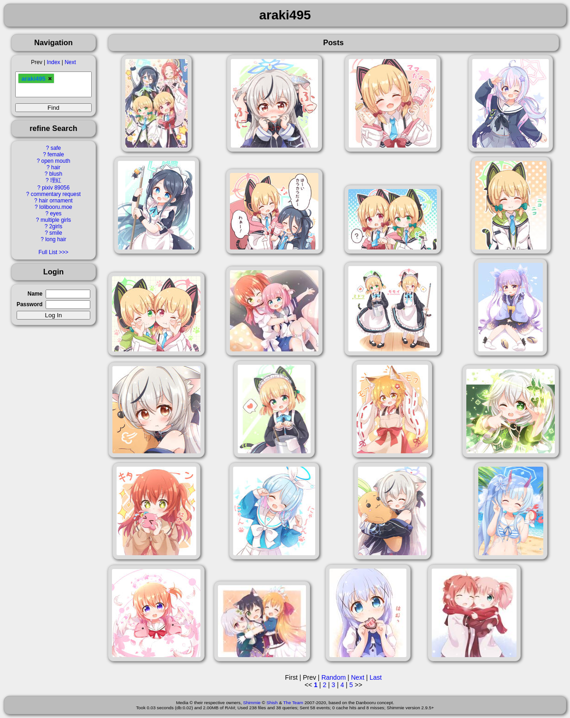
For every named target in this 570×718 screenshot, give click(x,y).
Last (376, 677)
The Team (293, 702)
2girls (55, 226)
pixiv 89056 (56, 187)
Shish (272, 702)
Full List (47, 252)
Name (35, 294)
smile (55, 233)
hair (55, 167)
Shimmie (251, 702)
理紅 (55, 180)
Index (53, 62)
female (55, 154)
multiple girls (56, 220)
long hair (55, 239)
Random (333, 677)
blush (55, 174)
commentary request (56, 194)
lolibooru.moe (55, 207)
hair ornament (55, 200)
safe (56, 148)
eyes (55, 213)
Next (70, 62)
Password (29, 304)
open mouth (56, 161)
